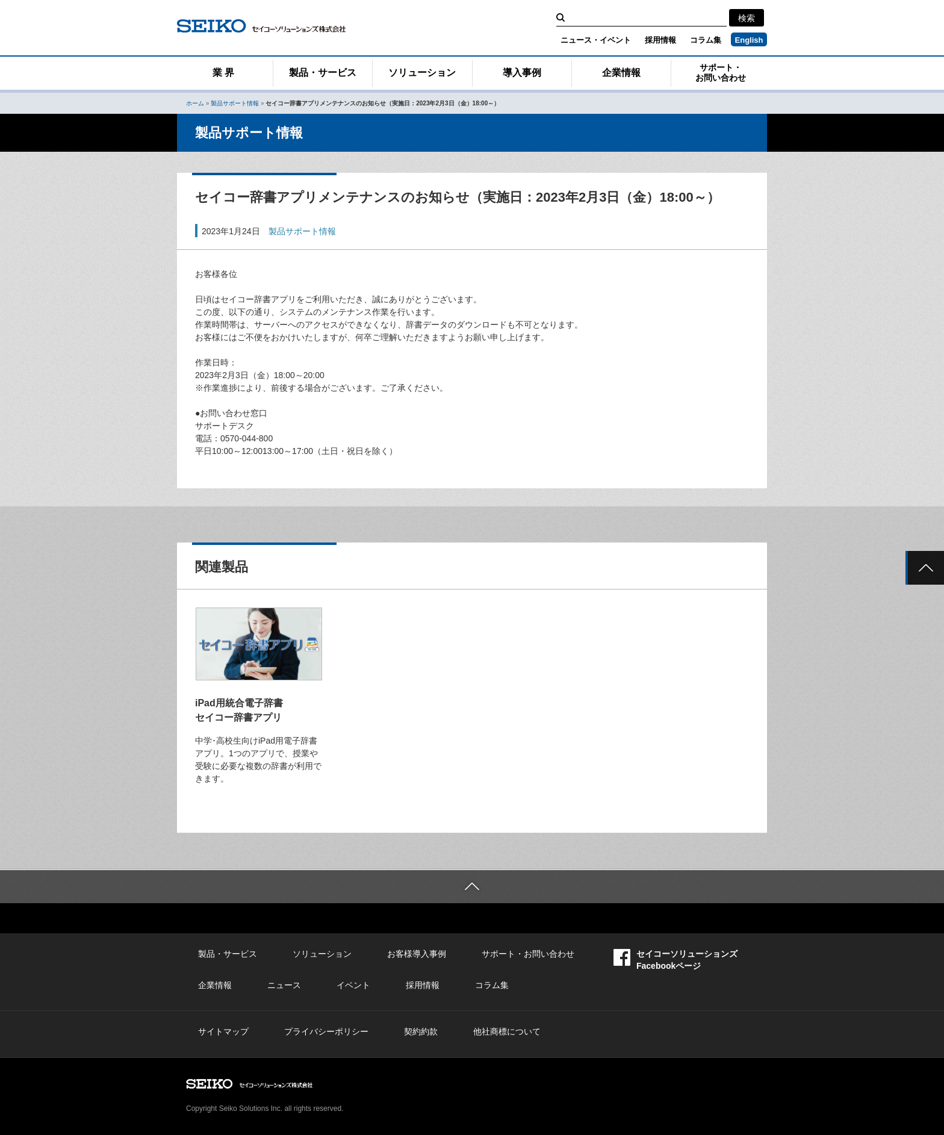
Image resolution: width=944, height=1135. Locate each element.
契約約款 (421, 1031)
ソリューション (422, 72)
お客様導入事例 (416, 954)
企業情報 (621, 72)
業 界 (223, 72)
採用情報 (660, 40)
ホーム (195, 103)
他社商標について (507, 1031)
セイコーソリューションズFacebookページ (675, 959)
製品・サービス (322, 72)
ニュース (284, 985)
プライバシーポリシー (326, 1031)
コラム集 (705, 40)
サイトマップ (223, 1031)
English (749, 40)
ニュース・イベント (595, 40)
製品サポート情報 (235, 103)
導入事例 (522, 72)
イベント (353, 985)
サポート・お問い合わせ (720, 72)
